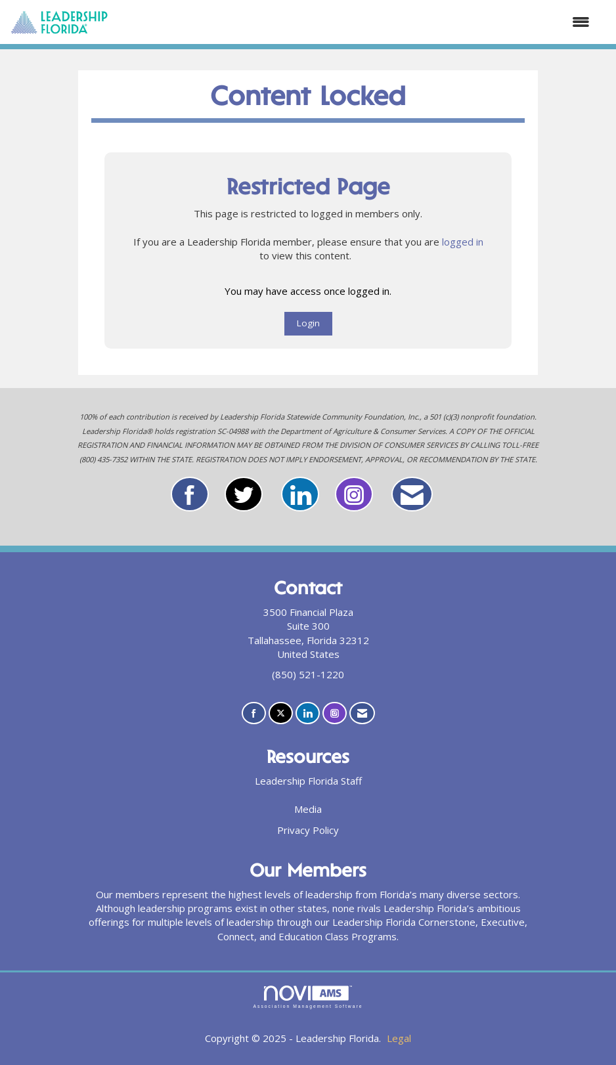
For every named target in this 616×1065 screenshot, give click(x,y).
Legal (399, 1038)
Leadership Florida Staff (308, 780)
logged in (462, 241)
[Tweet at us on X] (281, 713)
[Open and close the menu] (355, 22)
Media (308, 808)
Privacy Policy (308, 830)
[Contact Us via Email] (362, 713)
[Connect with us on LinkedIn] (308, 713)
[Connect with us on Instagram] (334, 713)
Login (308, 323)
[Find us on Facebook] (254, 713)
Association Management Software (308, 997)
